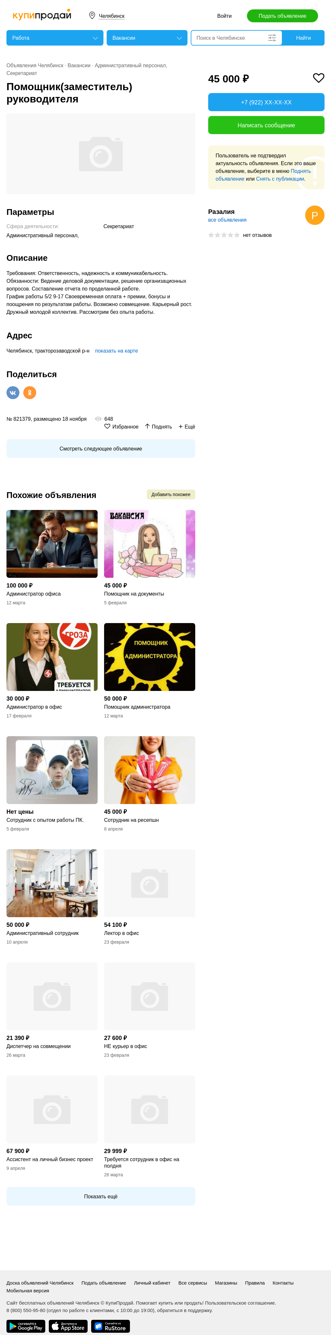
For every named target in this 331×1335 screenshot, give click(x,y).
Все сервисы (192, 1283)
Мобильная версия (27, 1290)
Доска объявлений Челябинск (39, 1283)
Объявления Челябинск (34, 65)
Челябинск (111, 16)
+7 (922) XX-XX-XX (266, 102)
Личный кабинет (152, 1283)
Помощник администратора (137, 707)
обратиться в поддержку (184, 1310)
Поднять (162, 426)
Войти (224, 16)
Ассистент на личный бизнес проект (49, 1159)
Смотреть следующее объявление (100, 448)
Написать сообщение (266, 125)
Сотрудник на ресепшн (131, 820)
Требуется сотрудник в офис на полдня (141, 1163)
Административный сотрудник (42, 933)
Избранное (125, 426)
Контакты (283, 1283)
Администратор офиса (33, 594)
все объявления (227, 220)
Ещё (190, 426)
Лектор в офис (121, 933)
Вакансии (79, 65)
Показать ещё (100, 1196)
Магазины (226, 1283)
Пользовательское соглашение (240, 1303)
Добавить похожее (171, 494)
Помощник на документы (134, 594)
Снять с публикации (280, 179)
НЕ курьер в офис (125, 1046)
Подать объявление (282, 16)
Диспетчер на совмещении (38, 1046)
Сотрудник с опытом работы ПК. (45, 820)
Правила (255, 1283)
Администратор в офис (34, 707)
